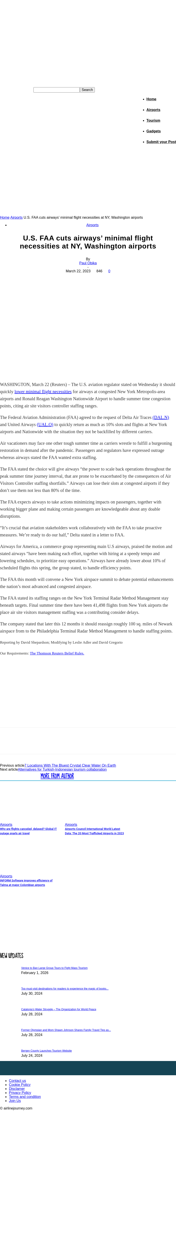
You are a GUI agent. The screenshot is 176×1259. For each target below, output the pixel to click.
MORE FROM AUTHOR (57, 776)
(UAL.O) (45, 424)
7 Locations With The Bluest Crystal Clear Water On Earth (70, 765)
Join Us (15, 1101)
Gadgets (154, 131)
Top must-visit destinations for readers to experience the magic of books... (65, 988)
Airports (153, 110)
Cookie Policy (20, 1085)
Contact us (17, 1081)
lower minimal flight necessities (43, 391)
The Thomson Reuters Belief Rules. (57, 653)
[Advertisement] (88, 182)
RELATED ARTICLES (19, 776)
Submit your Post (161, 142)
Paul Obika (88, 263)
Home (151, 99)
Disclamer (17, 1089)
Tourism (153, 120)
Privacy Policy (20, 1093)
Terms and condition (25, 1097)
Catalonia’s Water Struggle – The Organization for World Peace (58, 1009)
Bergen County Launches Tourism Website (46, 1050)
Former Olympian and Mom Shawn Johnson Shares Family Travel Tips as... (66, 1030)
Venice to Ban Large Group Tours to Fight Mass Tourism (54, 968)
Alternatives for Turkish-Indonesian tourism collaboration (62, 769)
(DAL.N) (161, 417)
